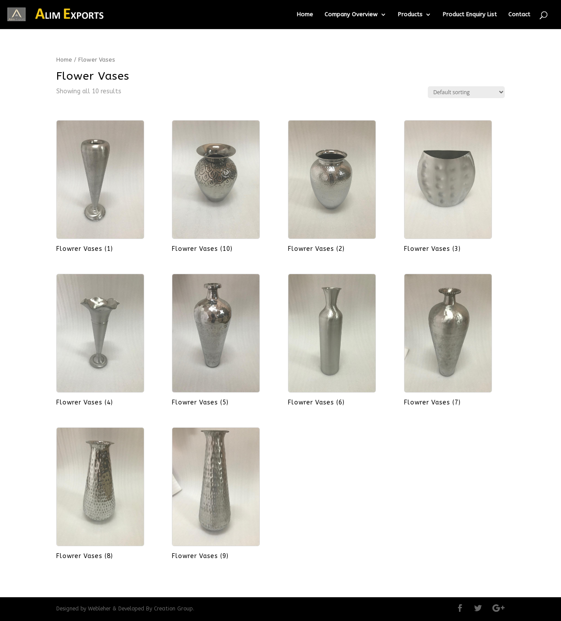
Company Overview (351, 14)
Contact (519, 14)
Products (410, 14)
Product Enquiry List (470, 14)
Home (305, 14)
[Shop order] (466, 92)
